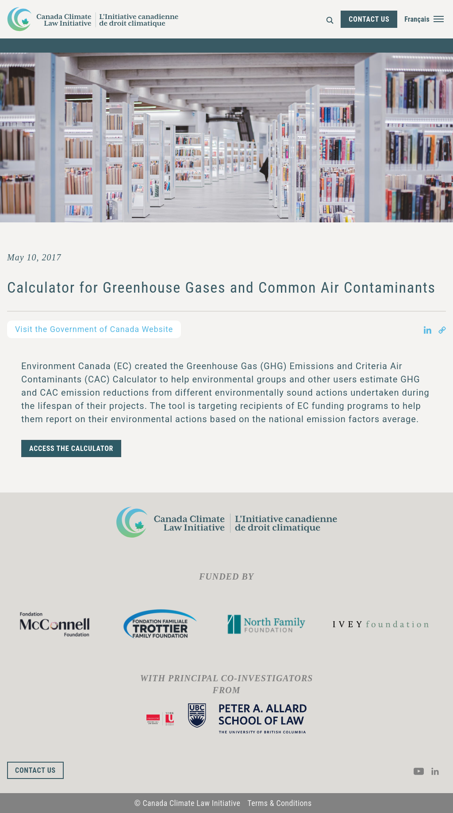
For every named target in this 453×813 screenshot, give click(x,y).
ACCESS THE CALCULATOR (71, 448)
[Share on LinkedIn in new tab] (427, 329)
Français (417, 19)
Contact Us (369, 19)
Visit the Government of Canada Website (94, 329)
